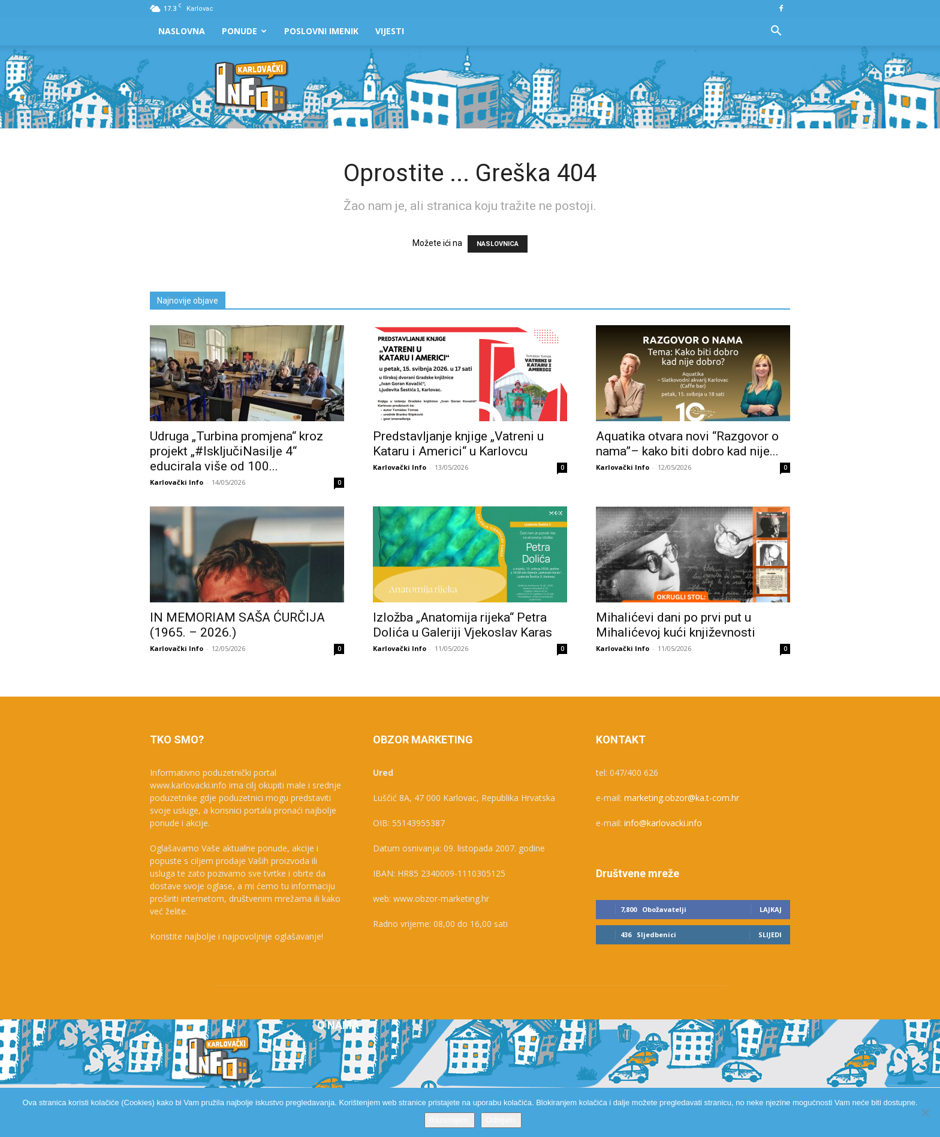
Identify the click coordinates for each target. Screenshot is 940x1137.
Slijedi (770, 934)
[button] (775, 32)
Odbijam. (501, 1119)
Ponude (244, 31)
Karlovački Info (176, 482)
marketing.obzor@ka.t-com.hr (681, 797)
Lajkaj (771, 909)
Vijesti (389, 31)
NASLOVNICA (498, 244)
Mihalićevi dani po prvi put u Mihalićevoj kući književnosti (675, 625)
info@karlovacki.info (663, 823)
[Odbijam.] (925, 1112)
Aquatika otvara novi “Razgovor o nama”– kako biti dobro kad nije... (687, 443)
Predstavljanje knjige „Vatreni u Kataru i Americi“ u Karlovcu (458, 443)
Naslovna (181, 31)
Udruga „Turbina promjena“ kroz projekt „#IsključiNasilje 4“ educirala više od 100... (236, 451)
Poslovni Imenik (321, 31)
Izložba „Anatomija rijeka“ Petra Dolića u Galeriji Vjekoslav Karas (462, 625)
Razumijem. (450, 1119)
